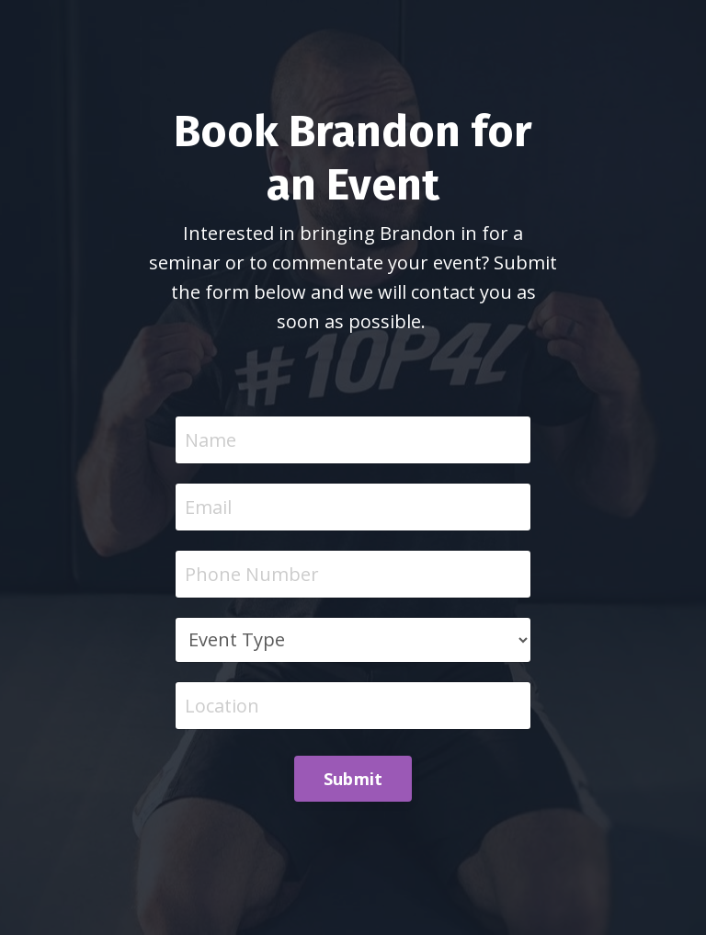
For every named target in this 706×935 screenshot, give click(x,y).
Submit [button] (353, 779)
